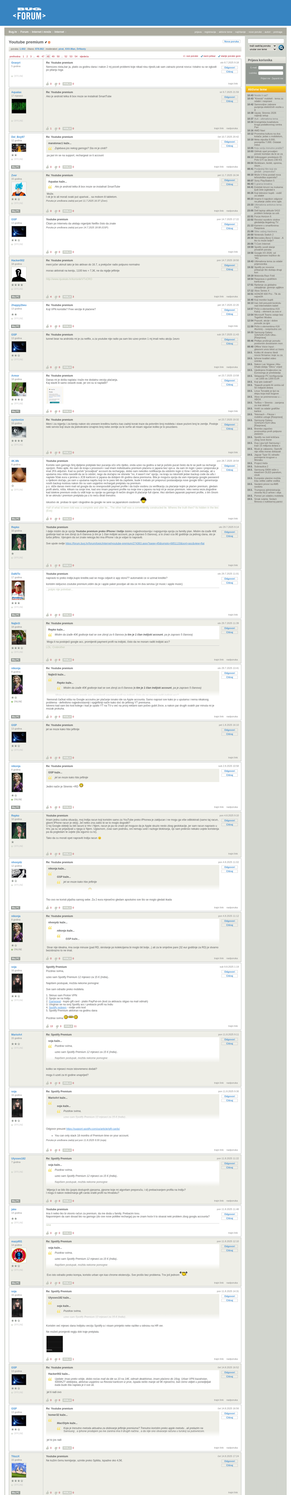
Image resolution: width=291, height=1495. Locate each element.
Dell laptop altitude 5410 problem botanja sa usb (267, 211)
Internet (59, 31)
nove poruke (255, 32)
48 (48, 56)
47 (43, 56)
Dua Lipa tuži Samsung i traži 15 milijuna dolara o (267, 444)
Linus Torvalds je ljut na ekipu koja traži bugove (266, 392)
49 (53, 56)
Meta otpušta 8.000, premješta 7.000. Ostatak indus (267, 142)
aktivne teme (225, 32)
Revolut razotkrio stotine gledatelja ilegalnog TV (267, 221)
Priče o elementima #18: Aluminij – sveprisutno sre (267, 327)
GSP (14, 219)
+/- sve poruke (190, 56)
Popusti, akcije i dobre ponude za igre (266, 321)
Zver (14, 175)
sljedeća (84, 56)
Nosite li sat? (261, 95)
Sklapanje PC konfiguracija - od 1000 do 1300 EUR (268, 377)
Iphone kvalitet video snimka (265, 359)
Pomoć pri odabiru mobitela (268, 495)
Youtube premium (57, 219)
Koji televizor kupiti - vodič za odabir (268, 194)
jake (14, 1209)
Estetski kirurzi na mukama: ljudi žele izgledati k (268, 188)
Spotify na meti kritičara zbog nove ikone (266, 438)
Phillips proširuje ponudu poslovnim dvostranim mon (268, 342)
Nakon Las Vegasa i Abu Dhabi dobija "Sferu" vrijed (268, 365)
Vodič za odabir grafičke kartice (267, 409)
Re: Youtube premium (59, 62)
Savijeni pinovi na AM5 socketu (266, 485)
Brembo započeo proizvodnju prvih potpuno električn (268, 431)
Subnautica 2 (261, 466)
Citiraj (229, 71)
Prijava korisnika (260, 60)
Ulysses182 (18, 1158)
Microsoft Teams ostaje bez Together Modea (268, 316)
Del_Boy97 (18, 136)
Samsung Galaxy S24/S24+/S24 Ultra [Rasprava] (265, 423)
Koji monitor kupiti (263, 299)
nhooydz (17, 862)
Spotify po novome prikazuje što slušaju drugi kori (268, 270)
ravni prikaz (209, 56)
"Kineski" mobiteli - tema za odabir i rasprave (268, 99)
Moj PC (15, 167)
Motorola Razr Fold (264, 275)
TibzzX (15, 1456)
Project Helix (261, 463)
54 (76, 56)
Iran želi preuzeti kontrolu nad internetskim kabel (267, 304)
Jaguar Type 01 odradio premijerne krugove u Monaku (266, 457)
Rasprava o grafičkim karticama (265, 280)
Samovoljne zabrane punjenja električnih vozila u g (269, 107)
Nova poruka (231, 41)
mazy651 (17, 1241)
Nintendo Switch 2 (264, 234)
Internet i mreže (41, 31)
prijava (198, 32)
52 (66, 56)
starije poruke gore (231, 56)
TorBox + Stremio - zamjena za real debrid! (269, 404)
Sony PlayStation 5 (264, 180)
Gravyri (16, 62)
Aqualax (16, 92)
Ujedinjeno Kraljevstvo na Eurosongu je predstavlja (267, 371)
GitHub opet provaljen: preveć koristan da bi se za (268, 152)
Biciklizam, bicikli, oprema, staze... (268, 164)
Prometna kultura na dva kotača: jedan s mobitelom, (268, 135)
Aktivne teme (257, 89)
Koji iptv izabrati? (263, 381)
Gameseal (55, 1001)
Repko (15, 527)
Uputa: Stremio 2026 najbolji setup (265, 114)
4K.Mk (15, 461)
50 (58, 56)
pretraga (277, 32)
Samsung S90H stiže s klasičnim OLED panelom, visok (268, 472)
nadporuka (232, 128)
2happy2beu (19, 305)
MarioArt (17, 1034)
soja (14, 966)
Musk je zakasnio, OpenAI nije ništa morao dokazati (268, 450)
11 (75, 1026)
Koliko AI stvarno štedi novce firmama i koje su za (268, 353)
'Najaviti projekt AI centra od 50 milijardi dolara (269, 386)
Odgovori (229, 67)
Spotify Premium (56, 966)
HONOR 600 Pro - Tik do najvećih (267, 295)
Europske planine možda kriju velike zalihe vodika (267, 479)
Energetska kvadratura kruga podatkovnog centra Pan (268, 124)
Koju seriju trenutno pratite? (269, 148)
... (34, 56)
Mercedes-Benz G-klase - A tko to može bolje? (268, 239)
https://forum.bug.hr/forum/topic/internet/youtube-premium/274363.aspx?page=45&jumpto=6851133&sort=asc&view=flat (134, 543)
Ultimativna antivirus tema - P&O (268, 206)
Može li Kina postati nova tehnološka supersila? (267, 176)
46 (38, 56)
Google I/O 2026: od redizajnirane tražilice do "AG (267, 255)
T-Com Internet (262, 243)
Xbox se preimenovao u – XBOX (267, 398)
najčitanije (240, 32)
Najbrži (16, 623)
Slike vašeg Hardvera (265, 231)
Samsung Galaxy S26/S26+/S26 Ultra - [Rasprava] (265, 335)
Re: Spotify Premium (59, 1034)
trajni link (233, 83)
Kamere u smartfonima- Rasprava (266, 226)
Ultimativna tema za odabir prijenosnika (268, 262)
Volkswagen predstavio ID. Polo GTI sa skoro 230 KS (268, 158)
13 (51, 1026)
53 (71, 56)
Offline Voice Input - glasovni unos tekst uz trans (269, 348)
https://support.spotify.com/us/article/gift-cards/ (93, 1128)
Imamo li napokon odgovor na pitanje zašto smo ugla (268, 200)
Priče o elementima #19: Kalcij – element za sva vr (267, 310)
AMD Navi (259, 130)
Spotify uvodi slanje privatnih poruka (264, 248)
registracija (210, 32)
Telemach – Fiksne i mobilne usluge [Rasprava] (268, 415)
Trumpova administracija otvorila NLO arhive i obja (267, 491)
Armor (15, 375)
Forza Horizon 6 (262, 216)
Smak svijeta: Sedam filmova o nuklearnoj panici (268, 500)
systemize (18, 419)
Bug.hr (13, 31)
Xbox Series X (261, 290)
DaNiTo (16, 573)
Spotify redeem (58, 1007)
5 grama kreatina (263, 184)
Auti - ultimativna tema (266, 118)
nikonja (16, 668)
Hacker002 (18, 260)
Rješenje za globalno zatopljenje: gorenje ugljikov (269, 286)
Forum (24, 31)
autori (268, 32)
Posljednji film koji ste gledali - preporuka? (265, 170)
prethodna (15, 56)
